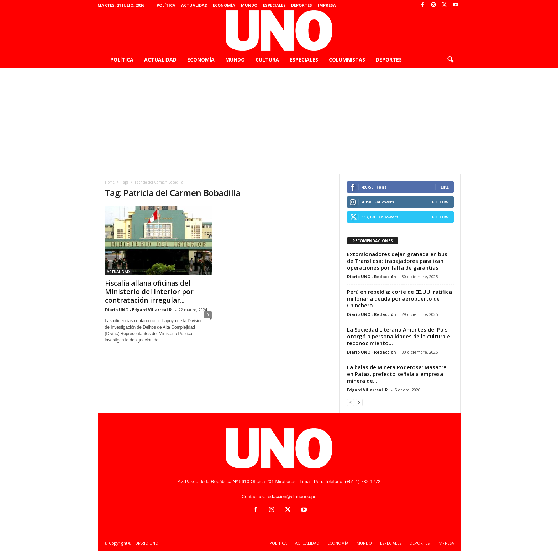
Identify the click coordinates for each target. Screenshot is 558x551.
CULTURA (267, 59)
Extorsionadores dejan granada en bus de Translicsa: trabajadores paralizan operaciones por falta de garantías (397, 260)
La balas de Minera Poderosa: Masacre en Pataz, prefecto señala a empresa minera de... (397, 374)
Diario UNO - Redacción (371, 276)
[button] (450, 60)
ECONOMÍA (224, 5)
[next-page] (359, 402)
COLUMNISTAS (347, 59)
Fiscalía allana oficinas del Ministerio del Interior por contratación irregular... (149, 292)
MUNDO (249, 5)
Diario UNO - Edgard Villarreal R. (139, 309)
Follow (440, 202)
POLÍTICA (166, 5)
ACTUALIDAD (194, 5)
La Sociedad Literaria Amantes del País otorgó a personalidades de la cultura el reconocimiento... (399, 336)
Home (110, 182)
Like (445, 187)
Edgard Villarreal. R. (368, 389)
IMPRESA (327, 5)
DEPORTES (301, 5)
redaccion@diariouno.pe (291, 496)
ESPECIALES (274, 5)
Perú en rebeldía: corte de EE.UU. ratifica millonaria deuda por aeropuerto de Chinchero (399, 298)
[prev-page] (350, 402)
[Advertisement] (279, 121)
